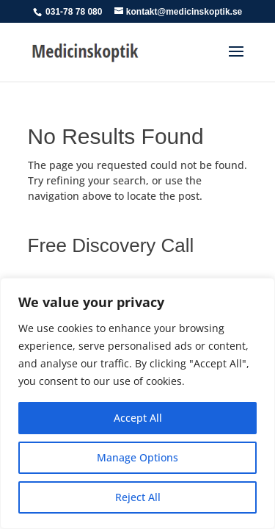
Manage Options (137, 457)
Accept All (138, 418)
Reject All (138, 497)
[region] (137, 403)
